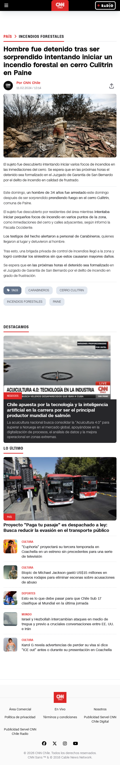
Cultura (27, 542)
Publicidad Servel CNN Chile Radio (20, 731)
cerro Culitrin (72, 290)
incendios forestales (41, 36)
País (8, 36)
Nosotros (100, 709)
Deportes (28, 593)
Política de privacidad (20, 717)
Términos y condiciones (60, 717)
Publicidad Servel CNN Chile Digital (100, 719)
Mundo (27, 614)
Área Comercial (20, 709)
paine (57, 302)
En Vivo (60, 709)
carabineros (38, 290)
